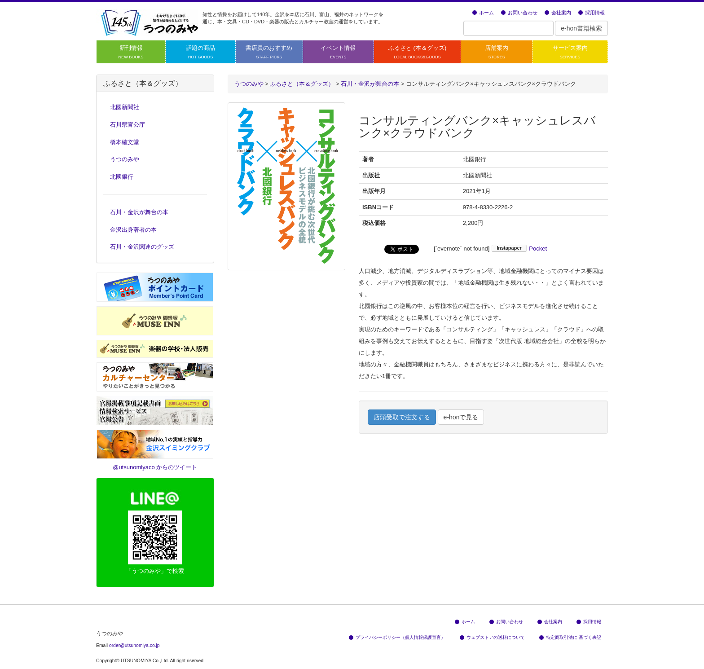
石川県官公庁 (127, 124)
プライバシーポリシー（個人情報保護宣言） (397, 637)
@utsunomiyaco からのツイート (155, 467)
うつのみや (249, 83)
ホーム (483, 12)
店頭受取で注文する (402, 417)
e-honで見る (461, 417)
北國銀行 (121, 176)
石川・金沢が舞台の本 (139, 212)
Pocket (538, 248)
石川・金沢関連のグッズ (142, 246)
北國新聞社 (124, 107)
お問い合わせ (519, 12)
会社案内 (558, 12)
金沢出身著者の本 (133, 229)
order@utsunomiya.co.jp (134, 645)
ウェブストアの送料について (492, 637)
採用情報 (591, 12)
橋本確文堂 (124, 142)
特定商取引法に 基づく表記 (570, 637)
